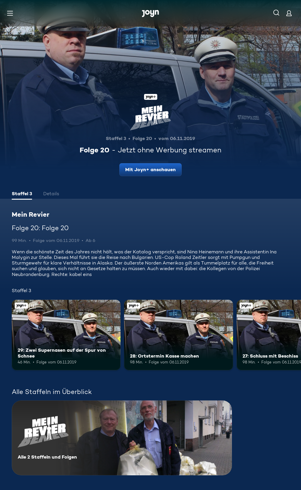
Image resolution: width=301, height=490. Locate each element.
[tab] (22, 194)
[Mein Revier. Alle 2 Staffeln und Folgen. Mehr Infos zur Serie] (122, 437)
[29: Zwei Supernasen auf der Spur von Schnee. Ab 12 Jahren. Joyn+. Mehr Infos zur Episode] (66, 335)
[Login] (289, 13)
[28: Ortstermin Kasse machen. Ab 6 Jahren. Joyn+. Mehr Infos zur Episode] (178, 335)
